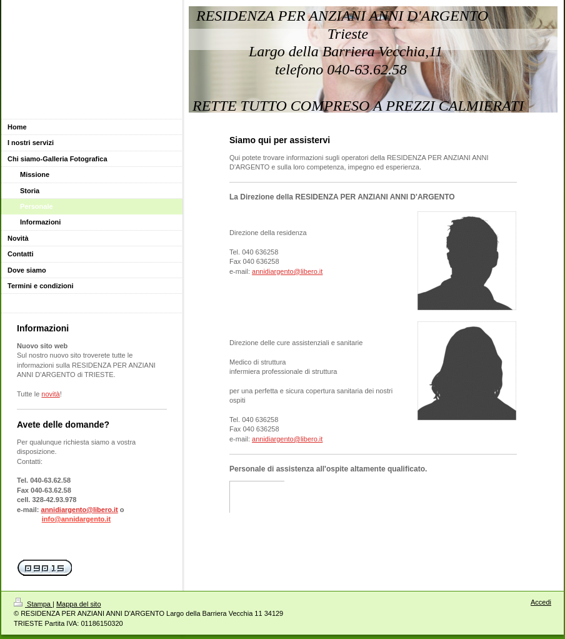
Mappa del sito (78, 604)
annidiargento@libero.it (287, 271)
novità (50, 394)
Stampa (33, 604)
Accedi (541, 602)
